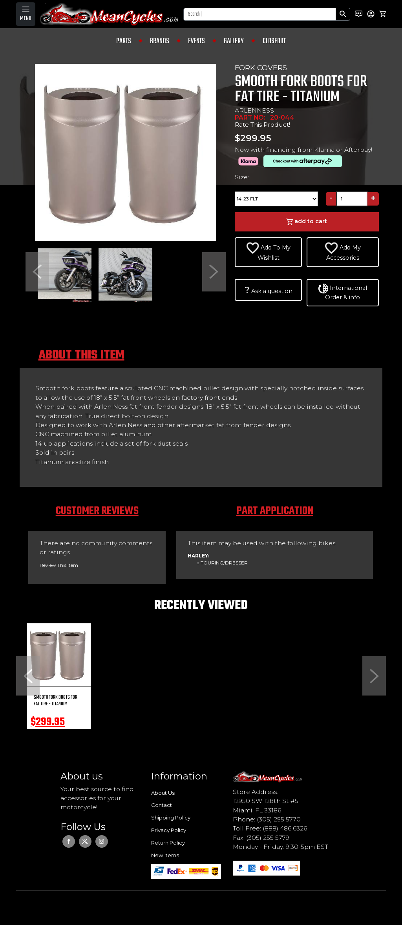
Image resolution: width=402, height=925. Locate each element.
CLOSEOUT (274, 41)
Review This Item (59, 565)
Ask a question (268, 290)
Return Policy (168, 842)
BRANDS (159, 41)
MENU (25, 18)
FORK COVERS (261, 68)
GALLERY (234, 41)
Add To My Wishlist (268, 251)
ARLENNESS (254, 110)
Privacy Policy (168, 830)
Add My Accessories (343, 251)
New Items (165, 855)
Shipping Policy (170, 817)
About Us (163, 793)
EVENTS (196, 41)
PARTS (123, 41)
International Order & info (342, 292)
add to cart (306, 221)
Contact (161, 805)
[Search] (259, 14)
